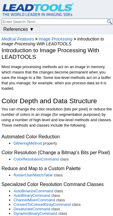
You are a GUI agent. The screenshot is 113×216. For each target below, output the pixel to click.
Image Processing (55, 39)
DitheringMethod (28, 143)
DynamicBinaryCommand (35, 213)
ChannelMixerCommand (34, 200)
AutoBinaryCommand (32, 195)
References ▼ (18, 29)
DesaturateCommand (32, 209)
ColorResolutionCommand (36, 159)
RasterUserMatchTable (33, 175)
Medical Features (18, 39)
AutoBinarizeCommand (33, 191)
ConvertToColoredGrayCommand (42, 204)
